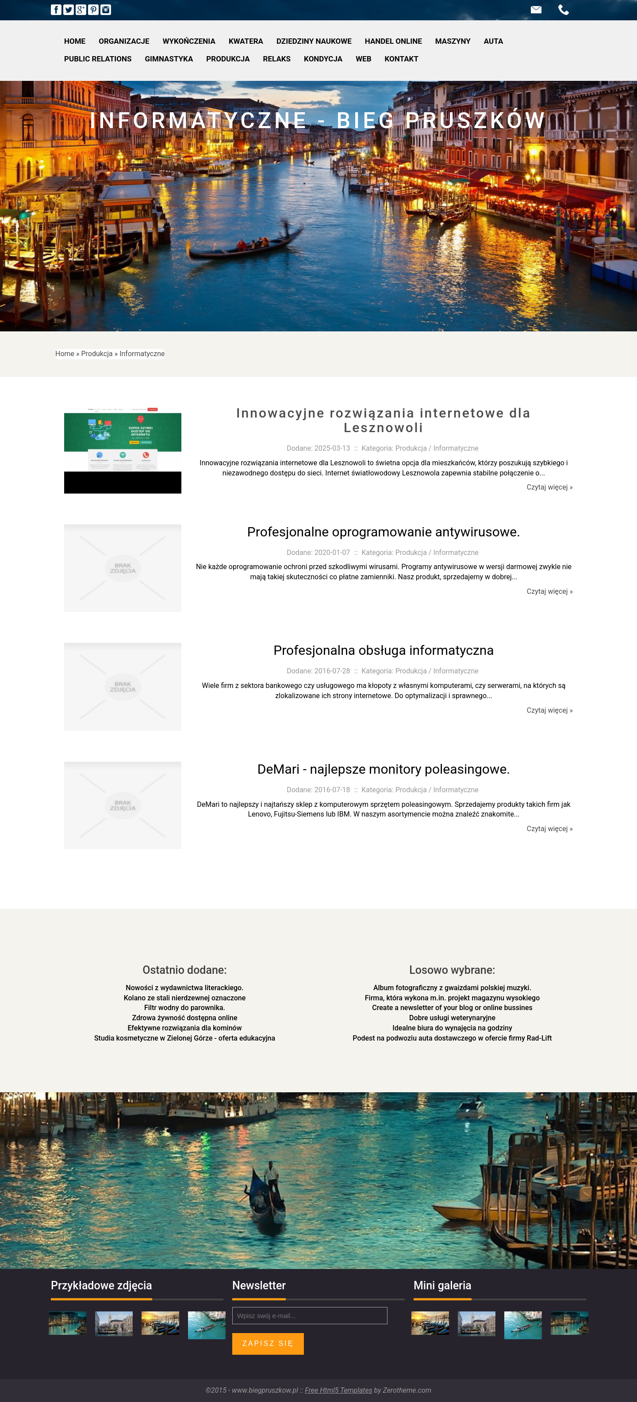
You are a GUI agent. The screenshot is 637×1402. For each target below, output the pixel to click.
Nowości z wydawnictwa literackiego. (184, 988)
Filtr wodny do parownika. (184, 1007)
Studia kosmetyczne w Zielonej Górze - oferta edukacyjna (184, 1038)
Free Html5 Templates (338, 1390)
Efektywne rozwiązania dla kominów (184, 1028)
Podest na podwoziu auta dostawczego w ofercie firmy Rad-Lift (452, 1038)
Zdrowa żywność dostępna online (184, 1018)
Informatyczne (142, 354)
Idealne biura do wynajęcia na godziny (452, 1028)
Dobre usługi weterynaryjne (452, 1018)
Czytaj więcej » (550, 487)
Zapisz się (268, 1343)
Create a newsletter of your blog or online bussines (452, 1007)
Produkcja (97, 354)
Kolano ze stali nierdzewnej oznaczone (185, 998)
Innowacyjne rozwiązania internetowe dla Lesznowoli (383, 420)
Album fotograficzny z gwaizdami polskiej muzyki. (452, 988)
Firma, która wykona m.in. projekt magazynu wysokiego (452, 998)
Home (64, 354)
